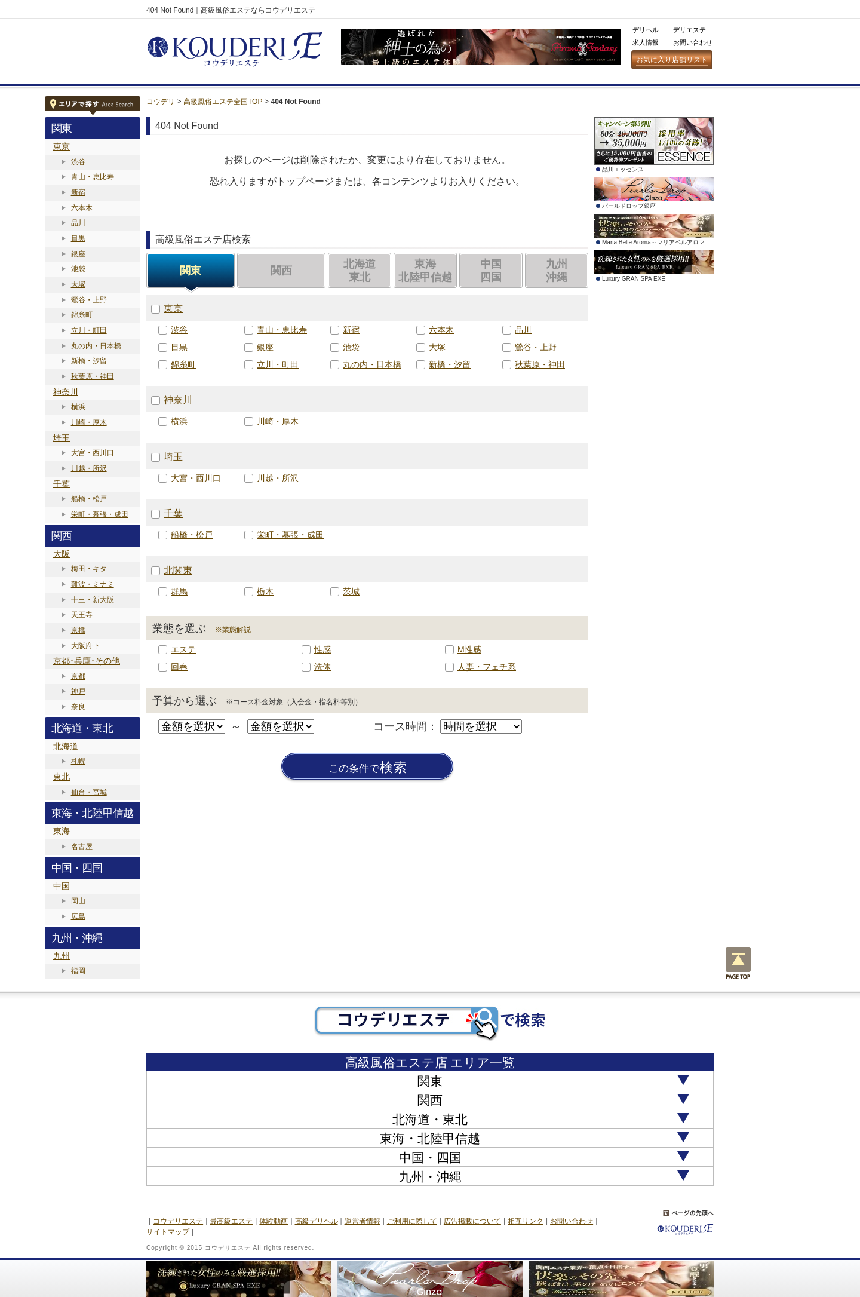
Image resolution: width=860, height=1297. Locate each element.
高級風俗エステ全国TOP (222, 101)
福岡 (78, 971)
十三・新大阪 (92, 600)
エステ (183, 649)
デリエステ (689, 29)
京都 (78, 676)
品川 (78, 223)
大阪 (61, 554)
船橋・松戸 (89, 499)
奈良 (78, 707)
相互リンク (525, 1221)
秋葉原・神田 (92, 376)
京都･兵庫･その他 (86, 661)
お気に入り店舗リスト (672, 60)
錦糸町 (82, 315)
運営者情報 (362, 1221)
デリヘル (645, 29)
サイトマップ (167, 1232)
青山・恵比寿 (92, 177)
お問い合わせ (692, 42)
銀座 (78, 254)
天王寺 (82, 615)
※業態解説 (233, 629)
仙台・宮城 (89, 792)
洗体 (322, 667)
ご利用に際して (412, 1221)
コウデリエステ (178, 1221)
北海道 (65, 746)
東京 (61, 146)
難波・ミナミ (92, 584)
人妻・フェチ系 (486, 667)
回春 (179, 667)
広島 (78, 916)
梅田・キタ (89, 569)
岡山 (78, 901)
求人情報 (645, 42)
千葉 (61, 484)
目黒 (78, 238)
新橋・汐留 (89, 361)
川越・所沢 (89, 468)
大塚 (78, 284)
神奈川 (65, 392)
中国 (61, 886)
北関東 (178, 570)
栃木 (265, 591)
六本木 (82, 208)
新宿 (78, 192)
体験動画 (273, 1221)
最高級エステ (231, 1221)
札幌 (78, 761)
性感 (322, 649)
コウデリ (160, 101)
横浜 (78, 407)
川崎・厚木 (89, 422)
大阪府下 (85, 646)
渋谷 (78, 162)
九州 (61, 956)
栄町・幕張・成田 (99, 514)
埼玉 (61, 438)
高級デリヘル (316, 1221)
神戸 (78, 691)
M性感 (469, 649)
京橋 (78, 630)
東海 (61, 831)
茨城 (351, 591)
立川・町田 (89, 330)
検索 (367, 767)
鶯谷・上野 (89, 300)
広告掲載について (472, 1221)
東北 (61, 776)
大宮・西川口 (92, 453)
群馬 (179, 591)
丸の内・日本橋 (96, 346)
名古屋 (82, 846)
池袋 (78, 269)
